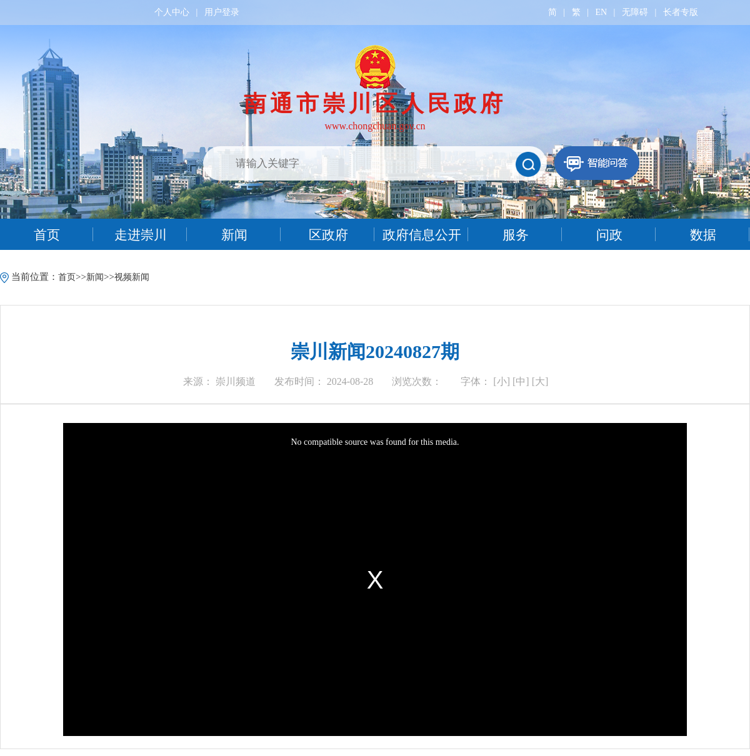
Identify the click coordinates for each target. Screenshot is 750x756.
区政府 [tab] (328, 234)
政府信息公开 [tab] (421, 234)
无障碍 (635, 12)
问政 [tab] (609, 234)
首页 (67, 277)
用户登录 (221, 12)
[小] (501, 381)
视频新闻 (131, 277)
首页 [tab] (47, 234)
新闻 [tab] (234, 234)
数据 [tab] (703, 234)
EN (601, 12)
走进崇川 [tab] (140, 234)
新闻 (95, 277)
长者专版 (680, 12)
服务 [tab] (515, 234)
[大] (540, 381)
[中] (520, 381)
